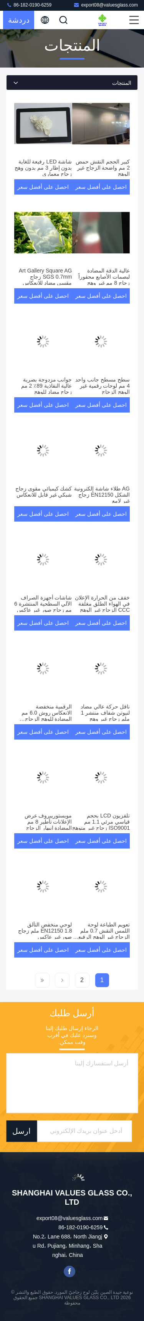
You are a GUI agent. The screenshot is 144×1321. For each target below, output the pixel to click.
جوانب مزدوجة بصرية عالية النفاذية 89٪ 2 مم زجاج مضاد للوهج (46, 385)
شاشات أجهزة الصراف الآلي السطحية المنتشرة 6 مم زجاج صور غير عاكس (43, 603)
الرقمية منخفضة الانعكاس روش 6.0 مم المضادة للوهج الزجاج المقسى (47, 715)
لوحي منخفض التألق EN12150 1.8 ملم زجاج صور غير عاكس (45, 930)
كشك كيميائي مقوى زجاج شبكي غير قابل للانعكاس (43, 491)
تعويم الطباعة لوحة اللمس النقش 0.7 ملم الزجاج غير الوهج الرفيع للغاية (104, 933)
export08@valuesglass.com (105, 5)
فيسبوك (69, 1271)
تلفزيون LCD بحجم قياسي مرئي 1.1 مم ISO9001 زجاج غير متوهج (101, 821)
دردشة (19, 20)
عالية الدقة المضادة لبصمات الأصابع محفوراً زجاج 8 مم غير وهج (104, 277)
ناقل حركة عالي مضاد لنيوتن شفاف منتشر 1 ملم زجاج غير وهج (105, 712)
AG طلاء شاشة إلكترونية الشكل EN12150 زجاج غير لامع (102, 494)
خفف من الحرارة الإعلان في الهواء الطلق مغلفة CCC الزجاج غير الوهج (102, 603)
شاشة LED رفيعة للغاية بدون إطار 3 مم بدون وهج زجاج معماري (43, 168)
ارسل (21, 1131)
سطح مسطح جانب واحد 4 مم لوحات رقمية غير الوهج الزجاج (102, 385)
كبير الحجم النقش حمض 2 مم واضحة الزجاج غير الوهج (103, 168)
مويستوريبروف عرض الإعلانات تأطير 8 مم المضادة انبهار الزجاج (48, 821)
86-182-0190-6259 (28, 5)
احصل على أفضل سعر (101, 187)
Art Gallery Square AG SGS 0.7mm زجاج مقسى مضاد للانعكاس (45, 277)
